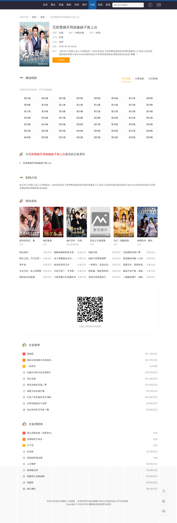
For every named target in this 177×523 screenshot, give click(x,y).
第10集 (44, 105)
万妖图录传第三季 (139, 252)
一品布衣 (90, 366)
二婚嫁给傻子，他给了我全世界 (139, 277)
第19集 (62, 111)
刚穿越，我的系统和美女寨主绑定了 (105, 271)
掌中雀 (35, 264)
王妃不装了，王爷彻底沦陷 (70, 271)
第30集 (114, 118)
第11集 (62, 105)
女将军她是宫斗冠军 (90, 403)
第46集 (114, 130)
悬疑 (100, 4)
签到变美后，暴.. (27, 240)
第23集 (132, 111)
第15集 (132, 105)
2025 (98, 32)
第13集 (97, 105)
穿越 (61, 4)
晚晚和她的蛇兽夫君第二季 (70, 252)
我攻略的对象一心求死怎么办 (139, 258)
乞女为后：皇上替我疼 (35, 271)
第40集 (149, 124)
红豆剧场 (153, 78)
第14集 (114, 105)
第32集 (149, 118)
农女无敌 (90, 378)
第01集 (27, 98)
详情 (134, 54)
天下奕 (90, 445)
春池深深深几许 (70, 264)
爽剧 (69, 4)
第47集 (132, 130)
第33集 (27, 124)
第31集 (132, 118)
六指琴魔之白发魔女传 (70, 277)
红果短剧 (139, 78)
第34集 (44, 124)
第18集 (44, 111)
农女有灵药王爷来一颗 (90, 409)
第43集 (62, 130)
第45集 (97, 130)
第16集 (149, 105)
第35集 (62, 124)
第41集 (27, 130)
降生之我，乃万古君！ (35, 258)
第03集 (62, 98)
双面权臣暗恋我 (90, 458)
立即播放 (61, 60)
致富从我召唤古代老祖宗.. (90, 360)
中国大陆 (79, 32)
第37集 (97, 124)
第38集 (114, 124)
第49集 (27, 137)
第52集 (79, 137)
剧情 (108, 4)
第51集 (62, 137)
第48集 (149, 130)
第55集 (132, 137)
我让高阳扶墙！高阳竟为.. (90, 433)
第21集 (97, 111)
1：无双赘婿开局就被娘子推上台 (35, 163)
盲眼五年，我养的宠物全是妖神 (139, 264)
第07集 (132, 98)
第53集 (97, 137)
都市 (84, 4)
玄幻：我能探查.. (122, 240)
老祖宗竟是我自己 (104, 277)
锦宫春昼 (47, 240)
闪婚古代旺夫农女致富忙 (90, 372)
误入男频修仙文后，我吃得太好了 (70, 258)
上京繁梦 (90, 464)
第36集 (79, 124)
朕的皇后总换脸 (35, 277)
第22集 (114, 111)
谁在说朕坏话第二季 (90, 384)
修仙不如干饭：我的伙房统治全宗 (139, 271)
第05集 (97, 98)
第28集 (79, 118)
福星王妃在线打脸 (90, 391)
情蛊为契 (104, 252)
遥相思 (90, 353)
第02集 (44, 98)
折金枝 (90, 451)
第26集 (44, 118)
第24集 (149, 111)
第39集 (132, 124)
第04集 (79, 98)
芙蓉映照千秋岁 (90, 439)
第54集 (114, 137)
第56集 (149, 137)
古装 (92, 4)
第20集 (79, 111)
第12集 (79, 105)
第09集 (27, 105)
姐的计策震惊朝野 (104, 258)
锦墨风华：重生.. (145, 240)
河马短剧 (126, 78)
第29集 (97, 118)
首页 (45, 4)
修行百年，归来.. (75, 240)
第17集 (27, 111)
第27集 (62, 118)
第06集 (114, 98)
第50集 (44, 137)
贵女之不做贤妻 (97, 240)
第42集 (44, 130)
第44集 (79, 130)
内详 (61, 37)
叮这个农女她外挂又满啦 (90, 397)
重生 (53, 4)
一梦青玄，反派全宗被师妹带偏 (104, 264)
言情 (76, 4)
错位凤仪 (35, 252)
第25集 (27, 118)
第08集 (149, 98)
